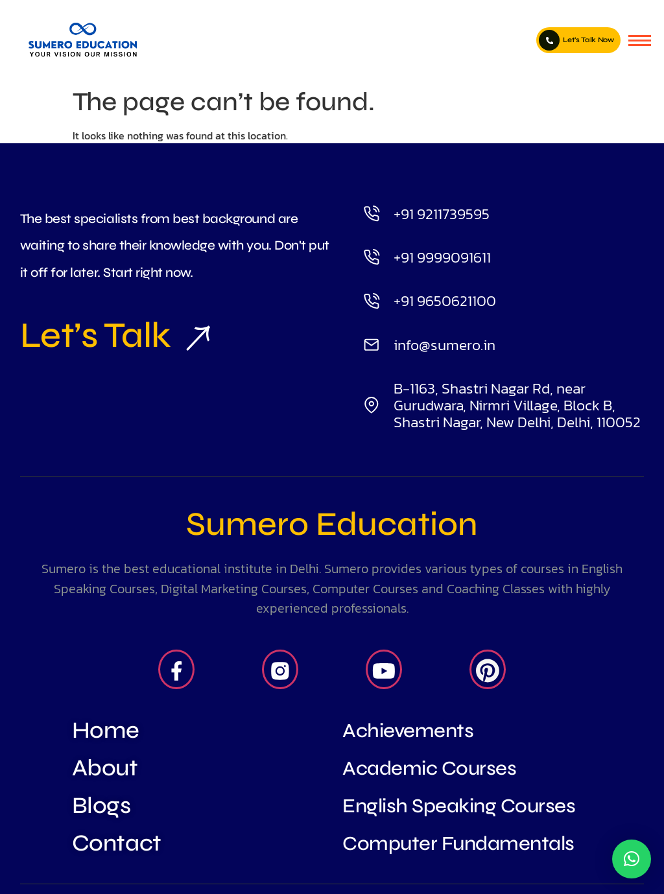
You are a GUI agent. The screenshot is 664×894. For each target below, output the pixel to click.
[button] (631, 859)
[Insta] (280, 670)
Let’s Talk (109, 335)
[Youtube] (384, 670)
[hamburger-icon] (639, 40)
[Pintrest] (487, 670)
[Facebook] (176, 670)
